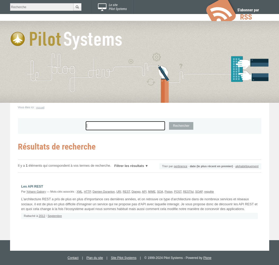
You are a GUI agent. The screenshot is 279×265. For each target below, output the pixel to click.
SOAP (199, 191)
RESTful (188, 191)
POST (177, 191)
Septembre (55, 215)
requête (209, 191)
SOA (160, 191)
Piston (169, 191)
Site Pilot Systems (123, 258)
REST (126, 191)
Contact (73, 258)
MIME (151, 191)
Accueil (40, 107)
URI (118, 191)
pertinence (180, 166)
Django (136, 191)
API (144, 191)
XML (80, 191)
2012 (42, 215)
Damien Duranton (104, 191)
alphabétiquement (246, 166)
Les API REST (32, 186)
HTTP (87, 191)
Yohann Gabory (36, 191)
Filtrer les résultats (129, 166)
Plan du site (94, 258)
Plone (207, 258)
